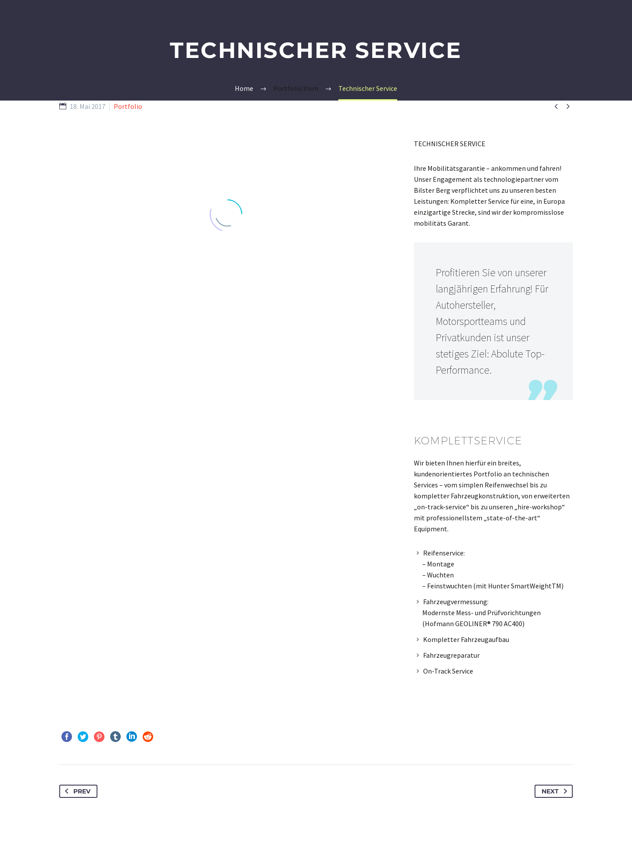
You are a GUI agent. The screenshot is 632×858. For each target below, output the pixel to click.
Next (556, 791)
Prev (75, 791)
